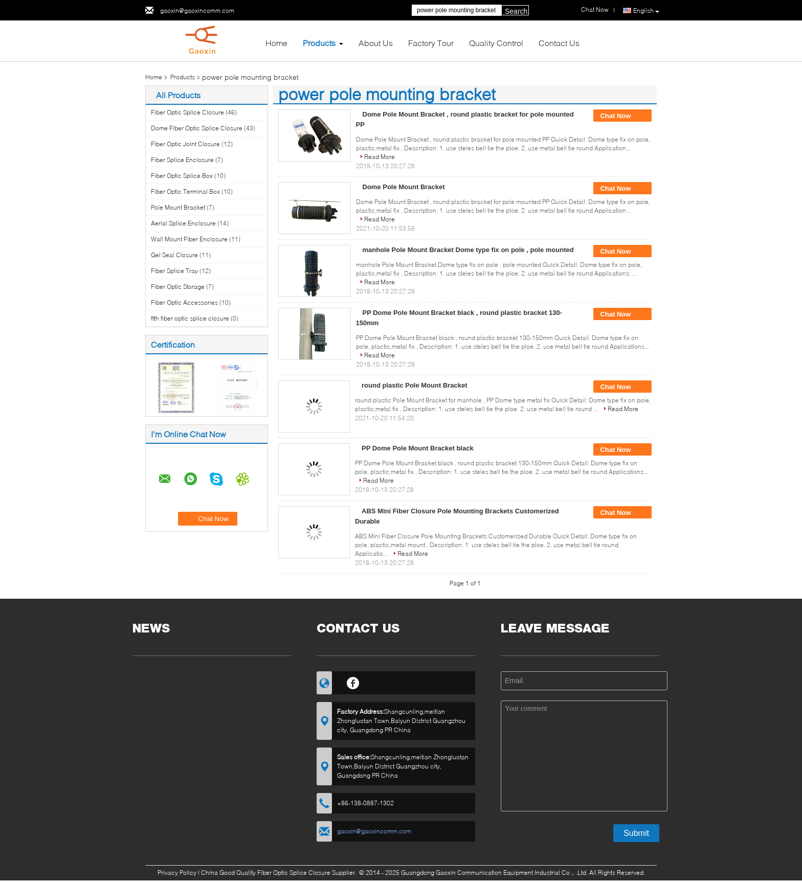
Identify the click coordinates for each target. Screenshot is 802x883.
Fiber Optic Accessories (184, 302)
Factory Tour (431, 43)
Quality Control (496, 43)
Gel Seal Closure (174, 255)
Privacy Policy (177, 872)
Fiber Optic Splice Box (182, 175)
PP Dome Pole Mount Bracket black (418, 448)
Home (276, 43)
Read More (379, 157)
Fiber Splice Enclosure (182, 160)
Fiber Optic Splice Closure (187, 112)
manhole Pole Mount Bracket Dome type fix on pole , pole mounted (468, 250)
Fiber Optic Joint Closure (185, 144)
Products (319, 43)
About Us (376, 43)
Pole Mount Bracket (178, 207)
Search (516, 11)
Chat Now (622, 116)
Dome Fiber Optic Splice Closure (196, 128)
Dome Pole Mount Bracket (404, 187)
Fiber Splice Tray (174, 271)
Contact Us (559, 43)
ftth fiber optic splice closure (190, 318)
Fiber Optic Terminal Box (185, 191)
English (646, 11)
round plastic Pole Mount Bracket (414, 385)
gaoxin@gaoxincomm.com (197, 10)
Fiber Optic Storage (178, 286)
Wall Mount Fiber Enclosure (189, 239)
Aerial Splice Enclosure (183, 223)
